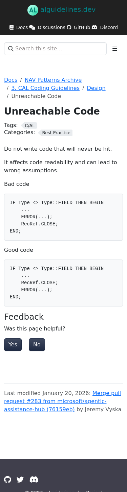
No (37, 344)
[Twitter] (20, 479)
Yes (12, 344)
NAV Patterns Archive (53, 80)
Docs (10, 80)
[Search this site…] (55, 48)
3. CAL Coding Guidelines (45, 88)
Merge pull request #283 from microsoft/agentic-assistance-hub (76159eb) (62, 401)
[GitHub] (7, 479)
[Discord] (34, 479)
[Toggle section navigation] (115, 49)
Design (96, 88)
